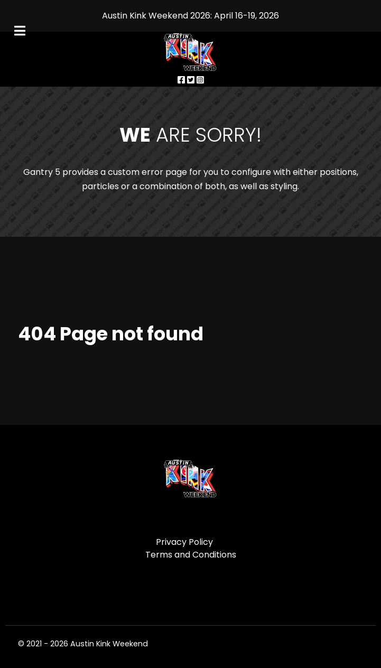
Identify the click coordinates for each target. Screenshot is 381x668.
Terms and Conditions (190, 555)
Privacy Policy (184, 542)
